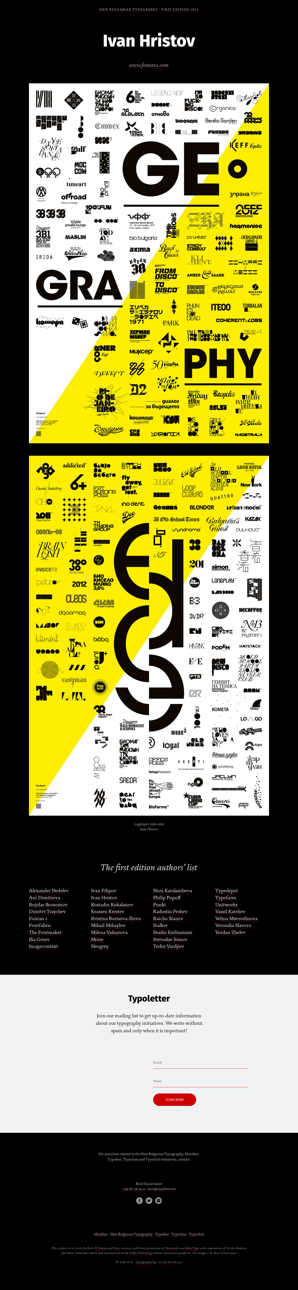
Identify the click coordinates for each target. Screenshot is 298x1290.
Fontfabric (40, 925)
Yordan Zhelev (230, 932)
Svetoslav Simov (170, 939)
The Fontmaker (45, 932)
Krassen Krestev (107, 912)
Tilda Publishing (140, 1253)
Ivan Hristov (104, 898)
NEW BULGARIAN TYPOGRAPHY (129, 9)
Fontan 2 (38, 919)
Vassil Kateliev (230, 912)
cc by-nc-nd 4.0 (170, 1262)
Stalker (160, 925)
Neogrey (100, 946)
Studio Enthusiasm (172, 932)
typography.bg (146, 1262)
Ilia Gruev (39, 939)
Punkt (159, 905)
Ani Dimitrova (44, 898)
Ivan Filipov (104, 891)
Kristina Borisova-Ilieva (116, 919)
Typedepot (226, 891)
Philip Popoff (167, 898)
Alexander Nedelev (49, 891)
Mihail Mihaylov (108, 925)
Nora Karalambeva (172, 891)
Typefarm (225, 898)
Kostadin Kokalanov (112, 905)
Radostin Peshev (170, 912)
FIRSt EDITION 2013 (179, 9)
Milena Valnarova (109, 932)
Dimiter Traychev (47, 912)
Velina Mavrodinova (236, 919)
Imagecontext (43, 946)
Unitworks (226, 905)
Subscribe (175, 1100)
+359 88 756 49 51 (133, 1189)
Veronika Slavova (233, 925)
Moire (97, 939)
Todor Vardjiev (168, 946)
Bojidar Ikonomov (48, 905)
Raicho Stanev (168, 919)
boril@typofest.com (162, 1189)
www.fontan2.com (149, 65)
